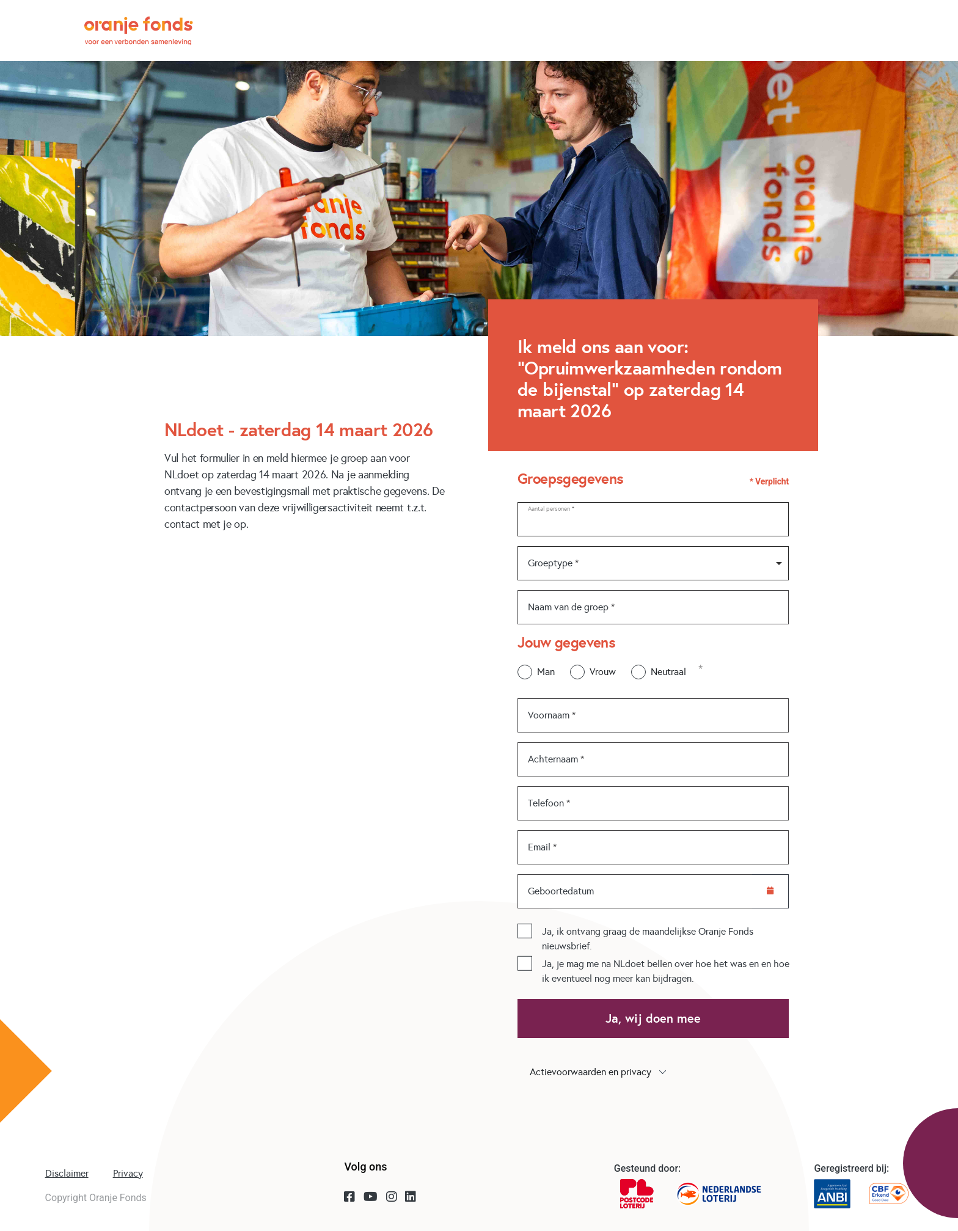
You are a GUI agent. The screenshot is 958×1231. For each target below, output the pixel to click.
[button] (653, 1072)
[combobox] (653, 563)
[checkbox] (524, 930)
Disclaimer (67, 1173)
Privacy (128, 1173)
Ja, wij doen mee (653, 1018)
